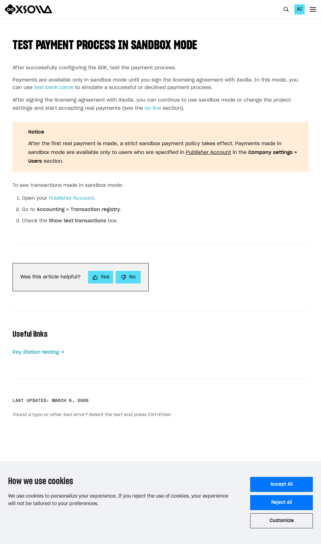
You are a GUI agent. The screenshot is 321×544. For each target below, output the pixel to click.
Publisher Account (208, 152)
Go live (153, 108)
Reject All (281, 502)
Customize (282, 521)
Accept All (281, 484)
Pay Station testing (36, 352)
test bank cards (53, 87)
